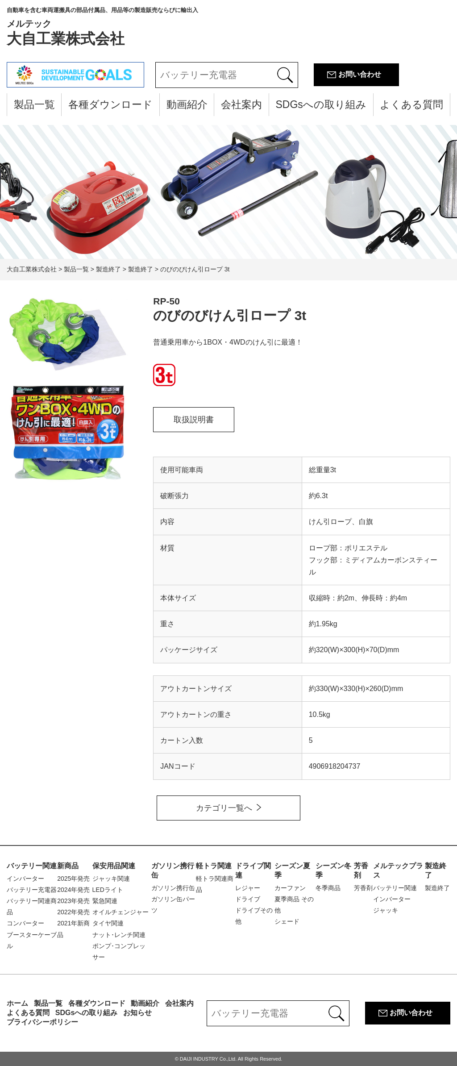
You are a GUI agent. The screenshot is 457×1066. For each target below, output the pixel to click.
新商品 (68, 866)
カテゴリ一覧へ (224, 808)
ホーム (17, 1003)
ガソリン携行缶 (173, 887)
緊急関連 (104, 900)
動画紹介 (187, 104)
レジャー (247, 887)
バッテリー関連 (32, 866)
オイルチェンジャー (120, 912)
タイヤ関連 (108, 923)
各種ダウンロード (110, 104)
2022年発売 (73, 912)
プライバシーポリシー (42, 1022)
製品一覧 (34, 104)
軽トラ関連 (214, 866)
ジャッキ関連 (111, 878)
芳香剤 (363, 887)
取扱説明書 (194, 419)
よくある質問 (411, 104)
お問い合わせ (359, 74)
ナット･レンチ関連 (118, 934)
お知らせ (137, 1012)
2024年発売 (73, 889)
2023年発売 (73, 900)
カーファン (290, 887)
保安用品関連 (113, 866)
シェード (286, 921)
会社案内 (241, 104)
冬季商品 (328, 887)
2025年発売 (73, 878)
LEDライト (107, 889)
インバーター (25, 878)
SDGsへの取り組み (320, 104)
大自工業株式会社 (102, 27)
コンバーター (25, 923)
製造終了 (437, 887)
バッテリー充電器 (32, 889)
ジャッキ (385, 910)
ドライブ (247, 899)
